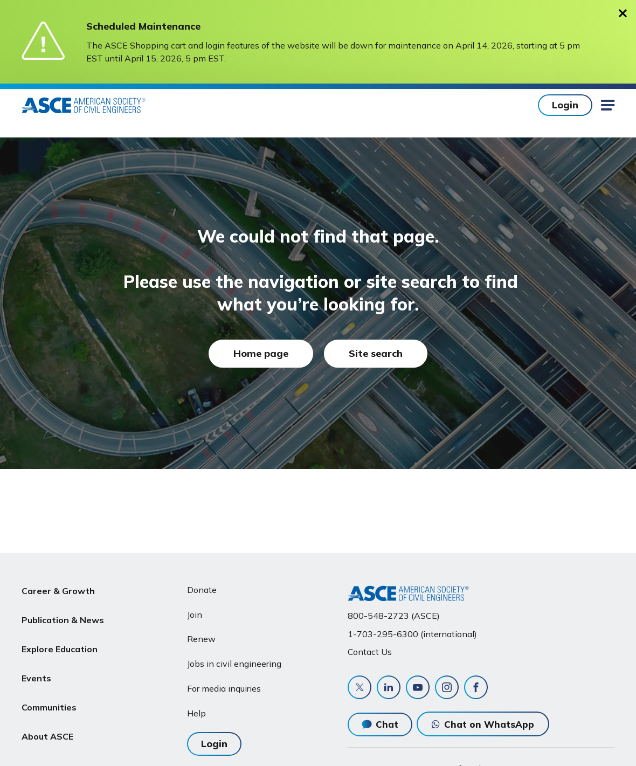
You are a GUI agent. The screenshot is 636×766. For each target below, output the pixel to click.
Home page (260, 353)
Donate (202, 589)
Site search (376, 353)
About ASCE (47, 718)
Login (565, 105)
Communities (49, 692)
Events (36, 666)
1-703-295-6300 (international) (412, 634)
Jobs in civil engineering (234, 663)
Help (196, 713)
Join (194, 614)
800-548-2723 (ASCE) (394, 615)
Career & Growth (58, 589)
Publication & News (63, 615)
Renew (201, 638)
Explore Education (60, 641)
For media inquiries (224, 688)
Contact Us (370, 651)
